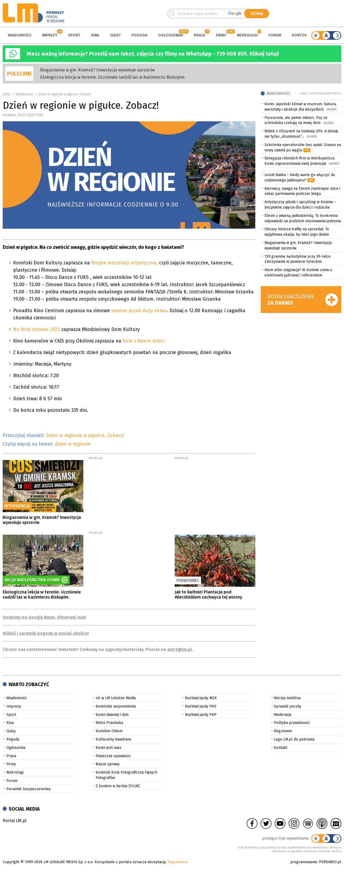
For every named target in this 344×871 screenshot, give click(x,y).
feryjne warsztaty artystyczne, (124, 263)
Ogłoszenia (169, 35)
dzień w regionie (73, 444)
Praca (199, 35)
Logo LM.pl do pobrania (294, 739)
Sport (74, 35)
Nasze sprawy (108, 764)
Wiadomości (19, 35)
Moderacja (282, 714)
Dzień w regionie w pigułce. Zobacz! (85, 435)
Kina (95, 35)
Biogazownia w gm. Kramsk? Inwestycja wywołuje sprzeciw (97, 69)
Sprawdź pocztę (287, 706)
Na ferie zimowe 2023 (37, 329)
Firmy (221, 35)
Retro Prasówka (109, 722)
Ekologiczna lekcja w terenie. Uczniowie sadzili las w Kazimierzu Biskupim (112, 77)
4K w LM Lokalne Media (116, 698)
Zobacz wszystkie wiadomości (320, 93)
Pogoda (139, 35)
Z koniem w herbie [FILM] (117, 786)
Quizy (115, 35)
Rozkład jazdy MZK (201, 698)
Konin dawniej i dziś (112, 714)
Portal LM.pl (14, 820)
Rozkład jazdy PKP (201, 714)
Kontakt (280, 747)
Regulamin (283, 731)
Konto (298, 35)
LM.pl (6, 94)
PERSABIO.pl (330, 862)
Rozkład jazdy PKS (200, 706)
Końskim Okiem (109, 731)
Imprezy (49, 35)
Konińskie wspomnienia (116, 706)
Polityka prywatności (292, 722)
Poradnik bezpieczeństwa (28, 789)
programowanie (303, 862)
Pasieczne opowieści (113, 756)
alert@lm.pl (179, 649)
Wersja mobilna (287, 698)
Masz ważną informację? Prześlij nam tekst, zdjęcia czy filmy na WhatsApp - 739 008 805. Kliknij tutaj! (153, 53)
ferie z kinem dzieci (145, 341)
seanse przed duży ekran (139, 311)
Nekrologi (247, 35)
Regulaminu (177, 862)
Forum (274, 35)
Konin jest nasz (108, 747)
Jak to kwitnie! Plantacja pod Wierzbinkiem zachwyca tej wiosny (208, 594)
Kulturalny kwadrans (113, 739)
